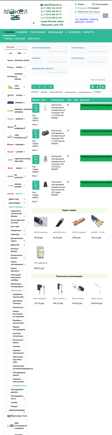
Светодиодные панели (19, 374)
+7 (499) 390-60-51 (52, 11)
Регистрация (102, 4)
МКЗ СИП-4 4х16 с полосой (64, 232)
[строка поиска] (89, 15)
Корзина (82, 8)
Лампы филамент (15, 269)
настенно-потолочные (18, 334)
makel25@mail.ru (52, 4)
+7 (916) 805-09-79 (52, 14)
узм (76, 19)
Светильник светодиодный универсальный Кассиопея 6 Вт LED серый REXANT (58, 188)
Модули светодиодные (19, 328)
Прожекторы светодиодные (17, 285)
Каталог (10, 47)
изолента (89, 22)
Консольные (18, 307)
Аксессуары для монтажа (18, 221)
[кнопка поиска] (105, 15)
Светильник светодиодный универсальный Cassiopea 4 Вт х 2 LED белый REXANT (58, 111)
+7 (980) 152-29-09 (52, 8)
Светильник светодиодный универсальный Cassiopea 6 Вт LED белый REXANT (58, 162)
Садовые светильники (18, 351)
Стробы (14, 402)
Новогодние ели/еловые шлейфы (16, 277)
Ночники (16, 346)
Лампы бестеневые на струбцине (18, 313)
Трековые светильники (18, 380)
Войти (81, 4)
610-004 (36, 185)
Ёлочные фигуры (14, 250)
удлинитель (80, 22)
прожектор (93, 19)
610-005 (36, 159)
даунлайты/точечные (18, 302)
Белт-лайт (15, 227)
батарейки (84, 19)
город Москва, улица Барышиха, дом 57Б (52, 23)
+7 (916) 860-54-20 (52, 18)
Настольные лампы (18, 341)
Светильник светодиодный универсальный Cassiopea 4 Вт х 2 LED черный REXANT (58, 137)
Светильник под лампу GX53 (18, 359)
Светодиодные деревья (17, 390)
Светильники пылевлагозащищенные (20, 367)
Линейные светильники (18, 321)
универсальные (19, 386)
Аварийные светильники (18, 295)
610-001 (36, 133)
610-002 (36, 108)
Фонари (14, 406)
